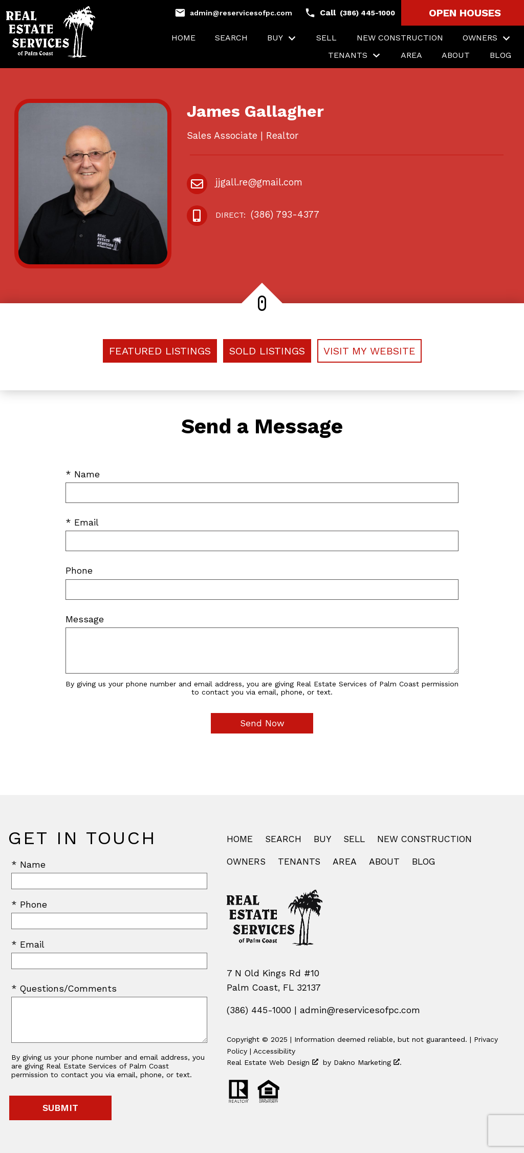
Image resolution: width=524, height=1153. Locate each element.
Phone (79, 570)
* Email (82, 522)
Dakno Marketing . (368, 1062)
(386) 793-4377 (267, 215)
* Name (83, 474)
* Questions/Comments (64, 988)
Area (411, 55)
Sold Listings (267, 351)
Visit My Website (369, 351)
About (456, 55)
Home (183, 38)
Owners (246, 861)
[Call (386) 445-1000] (349, 13)
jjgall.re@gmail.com (258, 182)
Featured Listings (160, 351)
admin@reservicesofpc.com (360, 1010)
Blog (500, 55)
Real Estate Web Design (272, 1062)
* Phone (29, 904)
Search (231, 38)
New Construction (400, 38)
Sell (326, 38)
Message (85, 619)
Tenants (299, 861)
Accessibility (274, 1051)
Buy (322, 839)
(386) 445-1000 (259, 1010)
